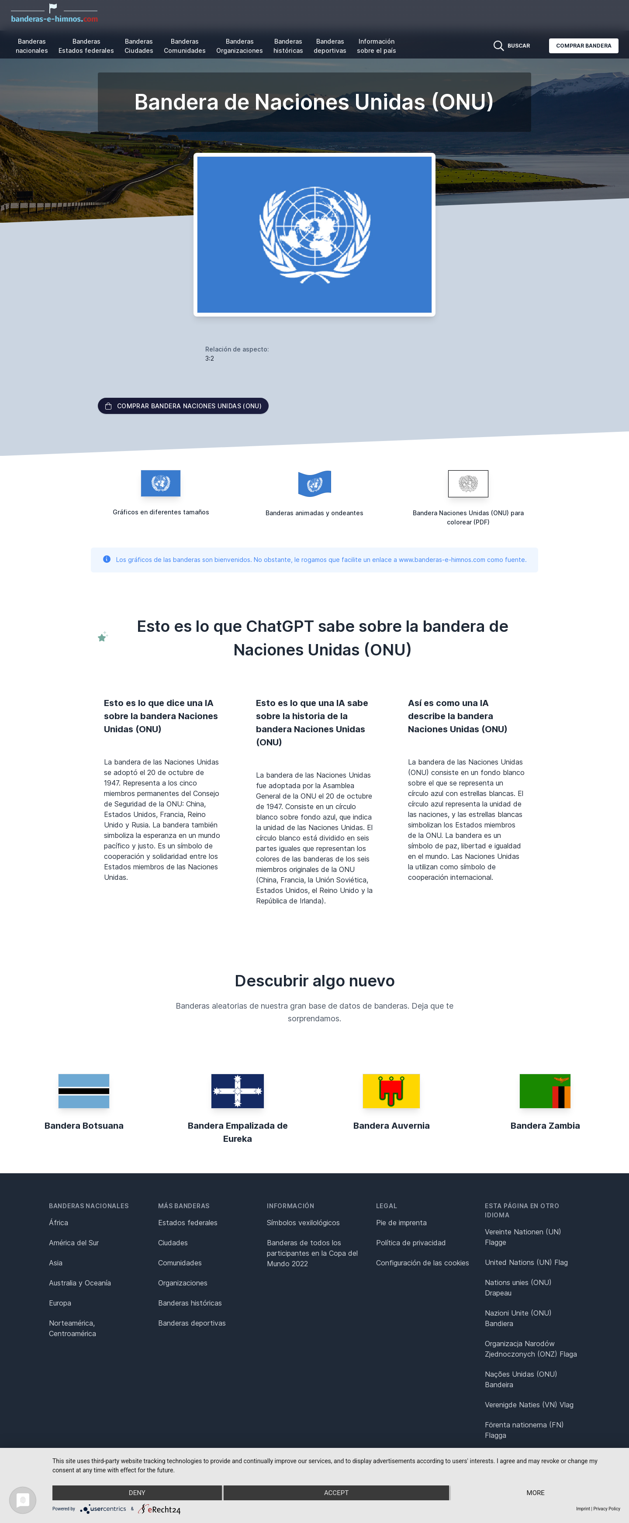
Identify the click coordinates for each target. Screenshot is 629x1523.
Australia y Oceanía (80, 1282)
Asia (55, 1262)
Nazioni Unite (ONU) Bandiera (518, 1318)
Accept (336, 1493)
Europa (60, 1303)
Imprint (583, 1508)
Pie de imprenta (401, 1222)
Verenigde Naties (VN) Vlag (529, 1404)
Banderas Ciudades (138, 46)
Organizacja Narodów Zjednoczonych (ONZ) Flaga (531, 1348)
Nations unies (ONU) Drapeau (518, 1287)
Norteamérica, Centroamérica (72, 1328)
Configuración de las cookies (422, 1262)
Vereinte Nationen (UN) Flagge (523, 1237)
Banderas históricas (288, 46)
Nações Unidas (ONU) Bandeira (521, 1379)
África (58, 1222)
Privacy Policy (606, 1508)
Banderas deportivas (330, 46)
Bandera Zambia (545, 1125)
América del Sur (74, 1242)
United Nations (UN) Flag (526, 1262)
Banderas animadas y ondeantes (314, 513)
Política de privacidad (411, 1242)
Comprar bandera (584, 45)
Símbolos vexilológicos (303, 1222)
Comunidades (180, 1262)
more (536, 1493)
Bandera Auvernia (391, 1125)
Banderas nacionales (32, 46)
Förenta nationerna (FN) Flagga (524, 1430)
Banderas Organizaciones (239, 46)
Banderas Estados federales (86, 46)
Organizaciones (182, 1282)
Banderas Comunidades (185, 46)
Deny (137, 1493)
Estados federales (188, 1222)
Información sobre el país (376, 46)
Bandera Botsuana (84, 1125)
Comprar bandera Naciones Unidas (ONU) (183, 406)
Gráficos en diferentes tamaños (161, 512)
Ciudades (173, 1242)
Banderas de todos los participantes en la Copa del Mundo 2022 (312, 1253)
